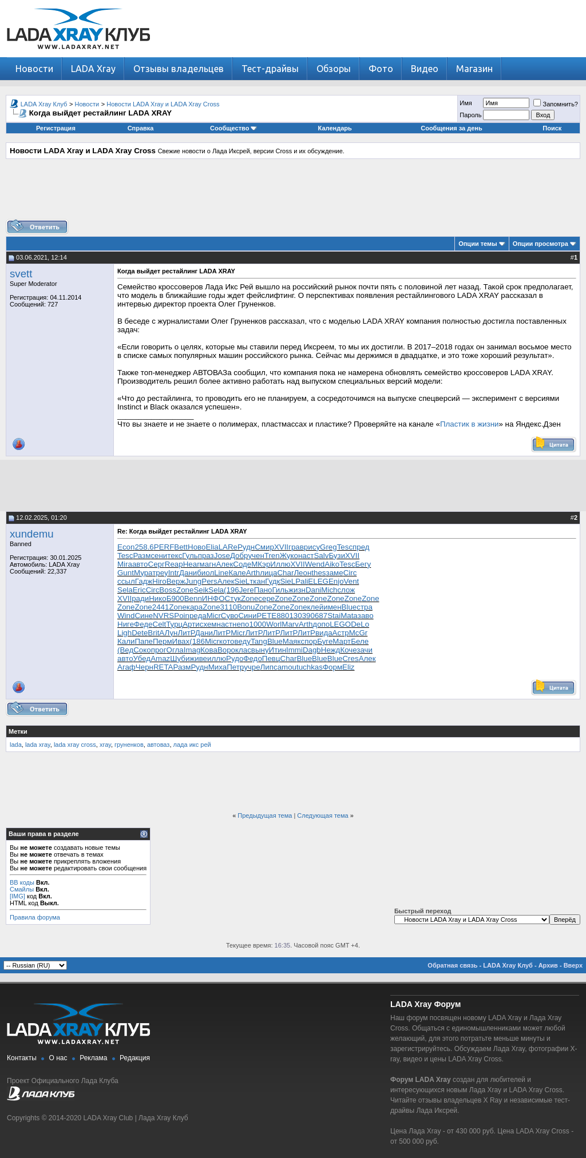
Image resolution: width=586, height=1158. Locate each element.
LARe (228, 547)
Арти (191, 624)
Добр (239, 555)
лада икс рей (192, 744)
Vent (351, 581)
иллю (216, 658)
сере (266, 598)
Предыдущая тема (264, 815)
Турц (174, 624)
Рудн (246, 547)
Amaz (160, 658)
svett (21, 274)
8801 (285, 615)
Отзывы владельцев (178, 68)
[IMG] (17, 896)
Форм (332, 667)
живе (198, 658)
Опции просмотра (540, 243)
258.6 (143, 547)
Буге (324, 641)
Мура (143, 572)
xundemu (32, 534)
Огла (175, 650)
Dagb (312, 650)
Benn (193, 598)
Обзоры (333, 68)
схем (208, 624)
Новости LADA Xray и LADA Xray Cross (162, 104)
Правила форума (35, 917)
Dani (313, 590)
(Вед (125, 650)
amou (287, 667)
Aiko (331, 564)
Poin (181, 615)
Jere (246, 590)
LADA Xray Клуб (44, 104)
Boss (167, 590)
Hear (191, 564)
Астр (340, 632)
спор (309, 641)
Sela (125, 590)
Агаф (126, 667)
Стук (233, 598)
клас (243, 650)
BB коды (22, 882)
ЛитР (186, 632)
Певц (271, 658)
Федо (252, 658)
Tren (272, 555)
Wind (125, 615)
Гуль (189, 555)
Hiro (159, 581)
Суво (230, 615)
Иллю (280, 564)
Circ (350, 572)
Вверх (573, 965)
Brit (153, 632)
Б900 (175, 598)
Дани (188, 572)
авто (140, 564)
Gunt (125, 572)
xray (105, 744)
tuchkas (309, 667)
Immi (294, 650)
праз (206, 555)
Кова (208, 650)
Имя (466, 103)
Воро (226, 650)
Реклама (93, 1058)
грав (296, 547)
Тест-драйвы (270, 68)
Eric (139, 590)
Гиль (280, 590)
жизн (297, 590)
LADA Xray (93, 68)
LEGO (340, 624)
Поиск (552, 128)
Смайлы (22, 889)
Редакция (135, 1058)
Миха (217, 667)
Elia (211, 547)
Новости (34, 68)
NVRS (163, 615)
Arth (253, 572)
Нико (157, 598)
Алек (224, 564)
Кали (125, 641)
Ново (196, 547)
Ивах (181, 641)
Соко (142, 650)
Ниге (125, 624)
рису (312, 547)
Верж (176, 581)
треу (160, 572)
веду (243, 641)
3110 (228, 607)
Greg (328, 547)
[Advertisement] (293, 193)
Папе (143, 641)
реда (198, 615)
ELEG (318, 581)
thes (318, 572)
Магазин (474, 68)
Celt (160, 624)
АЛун (168, 632)
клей (315, 607)
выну (260, 650)
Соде (242, 564)
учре (252, 667)
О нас (58, 1058)
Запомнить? (555, 104)
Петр (235, 667)
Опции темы (477, 243)
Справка (141, 128)
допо (321, 624)
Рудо (234, 658)
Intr (173, 572)
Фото (381, 68)
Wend (315, 564)
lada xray (37, 744)
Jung (193, 581)
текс (174, 555)
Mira (124, 564)
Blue (349, 607)
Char (285, 572)
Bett (181, 547)
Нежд (330, 650)
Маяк (292, 641)
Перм (162, 641)
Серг (156, 564)
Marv (290, 624)
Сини (247, 615)
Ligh (124, 632)
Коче (348, 650)
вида (323, 632)
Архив (548, 965)
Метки (18, 731)
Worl (274, 624)
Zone (184, 590)
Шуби (179, 658)
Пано (263, 590)
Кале (237, 572)
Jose (222, 555)
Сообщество (233, 128)
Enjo (336, 581)
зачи (365, 650)
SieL (242, 581)
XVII (281, 547)
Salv (321, 555)
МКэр (260, 564)
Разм (142, 555)
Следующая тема (322, 815)
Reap (174, 564)
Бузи (336, 555)
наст (306, 555)
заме (334, 572)
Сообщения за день (451, 128)
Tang (259, 641)
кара (195, 607)
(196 (231, 590)
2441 (160, 607)
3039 (302, 615)
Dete (140, 632)
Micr (214, 615)
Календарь (335, 128)
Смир (264, 547)
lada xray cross (75, 744)
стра (365, 607)
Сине (143, 615)
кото (226, 641)
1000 (257, 624)
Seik (200, 590)
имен (332, 607)
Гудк (272, 581)
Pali (301, 581)
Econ (125, 547)
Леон (302, 572)
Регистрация (56, 128)
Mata (349, 615)
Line (221, 572)
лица (268, 572)
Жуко (289, 555)
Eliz (348, 667)
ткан (257, 581)
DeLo (360, 624)
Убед (142, 658)
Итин (278, 650)
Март (341, 641)
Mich (329, 590)
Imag (192, 650)
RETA (163, 667)
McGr (358, 632)
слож (346, 590)
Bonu (246, 607)
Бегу (363, 564)
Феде (143, 624)
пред (361, 547)
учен (256, 555)
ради (140, 598)
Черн (144, 667)
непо (240, 624)
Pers (209, 581)
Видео (424, 68)
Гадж (144, 581)
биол (205, 572)
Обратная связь (452, 965)
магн (208, 564)
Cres (350, 658)
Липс (269, 667)
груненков (129, 744)
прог (159, 650)
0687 (319, 615)
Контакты (22, 1058)
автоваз (158, 744)
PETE (266, 615)
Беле (360, 641)
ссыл (126, 581)
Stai (333, 615)
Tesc (345, 547)
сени (159, 555)
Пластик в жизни (469, 424)
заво (366, 615)
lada (16, 744)
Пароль (470, 115)
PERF (164, 547)
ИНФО (213, 598)
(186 (197, 641)
